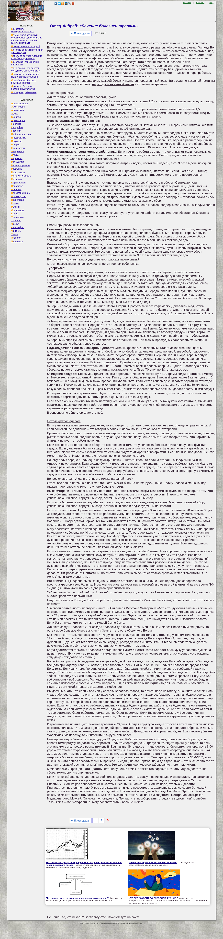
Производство (18, 196)
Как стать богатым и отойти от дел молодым (27, 51)
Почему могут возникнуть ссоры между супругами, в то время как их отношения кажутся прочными (26, 39)
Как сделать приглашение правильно (25, 63)
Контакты (200, 2)
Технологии (17, 217)
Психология (17, 200)
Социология (17, 210)
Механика (16, 179)
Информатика (18, 137)
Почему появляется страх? (25, 46)
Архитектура (18, 106)
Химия (14, 234)
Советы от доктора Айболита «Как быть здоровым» (26, 57)
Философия (17, 227)
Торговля (16, 220)
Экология (16, 237)
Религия (15, 206)
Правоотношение (20, 193)
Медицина (16, 168)
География (17, 127)
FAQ (211, 2)
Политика (16, 189)
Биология (16, 117)
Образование (18, 182)
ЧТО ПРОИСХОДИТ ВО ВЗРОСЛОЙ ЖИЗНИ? (152, 898)
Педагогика (17, 186)
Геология (16, 130)
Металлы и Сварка (21, 175)
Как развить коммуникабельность (22, 30)
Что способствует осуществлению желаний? (153, 862)
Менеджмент (18, 172)
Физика (15, 224)
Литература (17, 151)
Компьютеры (18, 148)
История (15, 144)
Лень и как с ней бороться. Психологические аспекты (25, 75)
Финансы (16, 231)
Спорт (14, 213)
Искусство (16, 141)
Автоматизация (19, 103)
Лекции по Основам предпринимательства (23, 87)
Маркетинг (16, 158)
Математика (17, 162)
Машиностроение (20, 165)
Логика (15, 155)
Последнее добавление (23, 92)
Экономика (17, 241)
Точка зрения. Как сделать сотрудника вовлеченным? (25, 69)
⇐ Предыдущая (80, 33)
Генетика (16, 124)
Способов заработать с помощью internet (23, 81)
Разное (15, 203)
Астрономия (17, 110)
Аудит (14, 113)
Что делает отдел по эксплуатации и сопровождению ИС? (77, 898)
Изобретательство (21, 134)
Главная (187, 2)
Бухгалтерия (18, 120)
